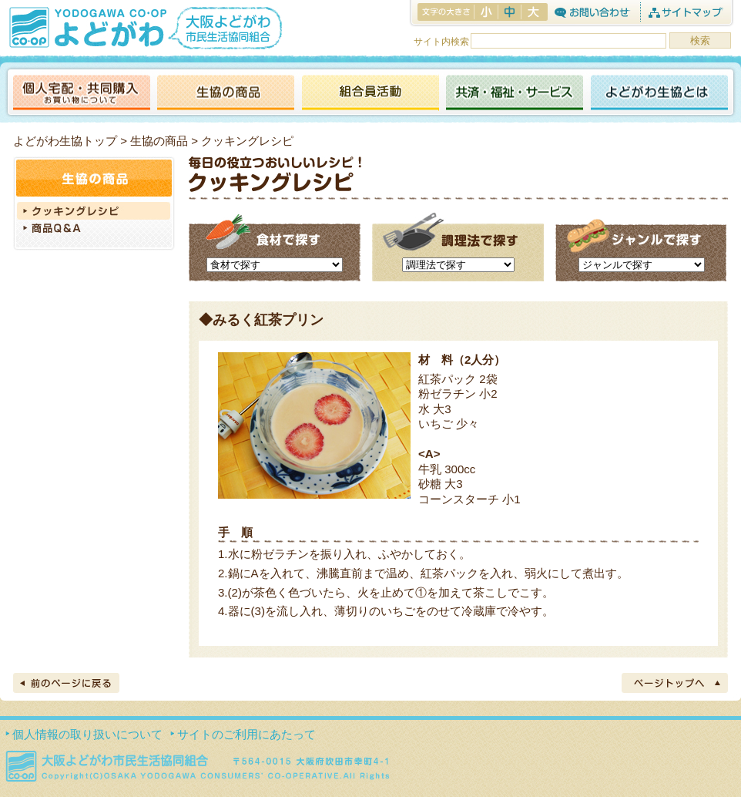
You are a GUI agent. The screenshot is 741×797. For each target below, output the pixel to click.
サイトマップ (685, 12)
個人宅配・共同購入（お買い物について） (81, 93)
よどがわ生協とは (659, 93)
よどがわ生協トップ (65, 140)
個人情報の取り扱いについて (87, 734)
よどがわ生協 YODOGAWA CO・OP (86, 27)
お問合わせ (592, 12)
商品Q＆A (94, 230)
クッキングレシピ (94, 211)
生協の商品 (225, 93)
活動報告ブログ (369, 93)
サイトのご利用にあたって (246, 734)
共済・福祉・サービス (514, 93)
